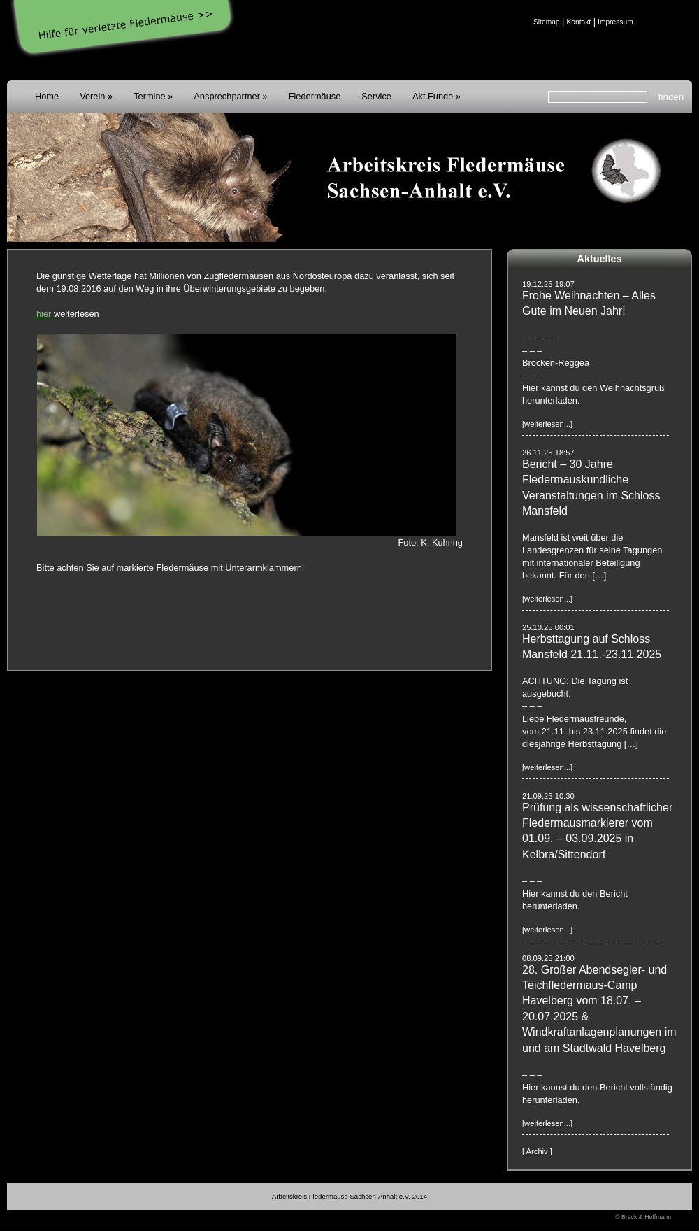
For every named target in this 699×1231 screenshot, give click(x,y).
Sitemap (546, 22)
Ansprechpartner (227, 96)
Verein (92, 96)
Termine (150, 96)
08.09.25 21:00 (548, 958)
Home (47, 96)
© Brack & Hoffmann (643, 1217)
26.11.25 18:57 (548, 452)
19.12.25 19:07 (548, 284)
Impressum (615, 22)
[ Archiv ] (537, 1151)
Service (376, 96)
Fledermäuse (315, 96)
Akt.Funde (432, 96)
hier (43, 313)
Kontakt (578, 22)
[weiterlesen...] (547, 424)
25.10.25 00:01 (548, 627)
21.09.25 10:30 (548, 796)
